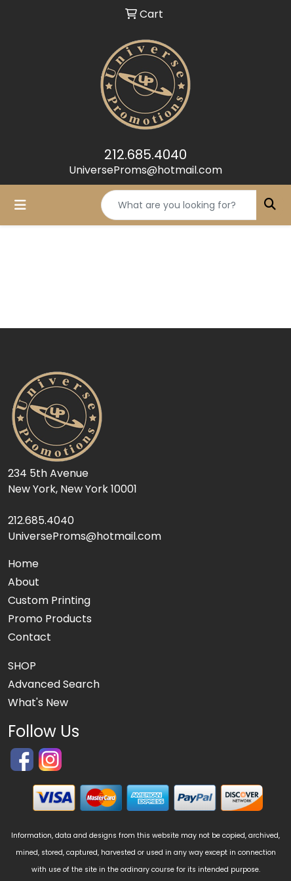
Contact (29, 637)
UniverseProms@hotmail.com (145, 170)
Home (23, 563)
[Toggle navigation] (20, 205)
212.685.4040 (145, 154)
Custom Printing (49, 600)
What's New (38, 702)
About (23, 582)
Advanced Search (54, 684)
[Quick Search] (179, 205)
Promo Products (50, 618)
